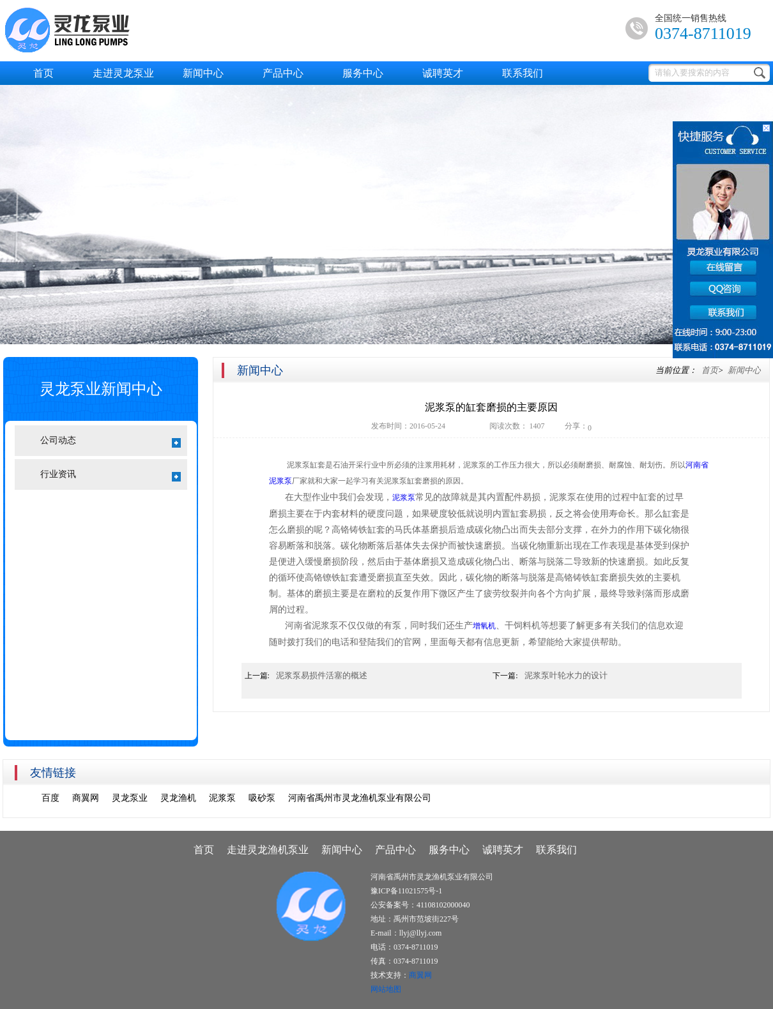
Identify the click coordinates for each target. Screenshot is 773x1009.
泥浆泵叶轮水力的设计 (566, 675)
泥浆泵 (403, 497)
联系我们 (522, 73)
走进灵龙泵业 (123, 73)
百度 (50, 798)
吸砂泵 (262, 798)
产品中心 (283, 73)
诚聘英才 (442, 73)
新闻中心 (203, 73)
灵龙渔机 (178, 798)
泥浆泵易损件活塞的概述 (321, 675)
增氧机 (484, 625)
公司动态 (110, 442)
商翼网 (85, 798)
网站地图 (386, 989)
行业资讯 (110, 475)
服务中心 (362, 73)
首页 (43, 73)
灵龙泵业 (130, 798)
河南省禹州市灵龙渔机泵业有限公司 (359, 798)
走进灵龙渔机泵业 (268, 849)
